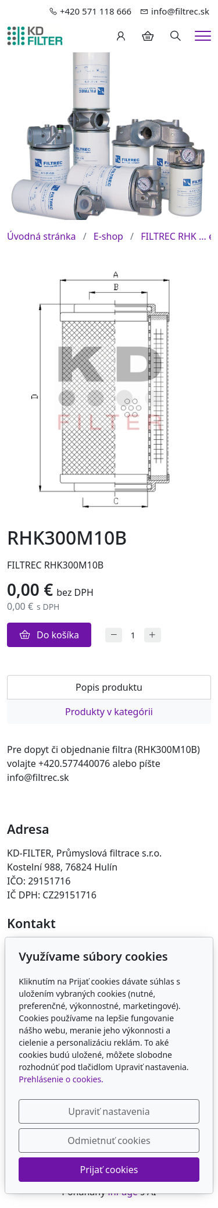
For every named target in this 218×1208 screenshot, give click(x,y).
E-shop (108, 236)
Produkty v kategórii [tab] (109, 711)
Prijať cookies (109, 1169)
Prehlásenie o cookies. (61, 1079)
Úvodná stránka (41, 236)
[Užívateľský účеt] (121, 36)
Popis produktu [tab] (109, 687)
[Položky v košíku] (147, 36)
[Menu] (203, 36)
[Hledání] (175, 36)
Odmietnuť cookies (108, 1140)
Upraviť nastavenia (108, 1111)
